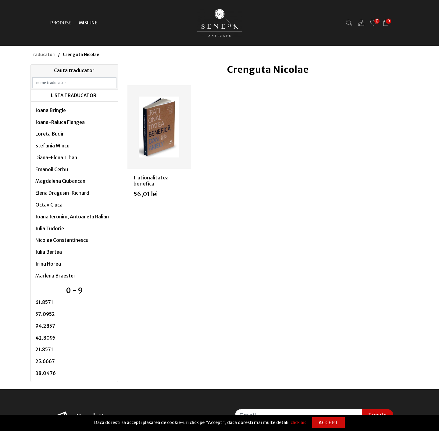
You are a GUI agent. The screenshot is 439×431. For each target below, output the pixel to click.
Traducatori (42, 54)
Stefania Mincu (52, 146)
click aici (299, 422)
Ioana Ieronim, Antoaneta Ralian (72, 217)
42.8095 (45, 338)
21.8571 (44, 349)
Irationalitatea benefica (151, 180)
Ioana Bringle (50, 110)
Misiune (88, 23)
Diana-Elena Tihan (56, 157)
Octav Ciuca (48, 205)
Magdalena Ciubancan (60, 181)
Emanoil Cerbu (51, 169)
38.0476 (45, 373)
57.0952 (45, 314)
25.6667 (45, 361)
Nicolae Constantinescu (61, 240)
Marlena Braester (55, 276)
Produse (60, 23)
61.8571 (44, 302)
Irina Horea (48, 264)
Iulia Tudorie (49, 228)
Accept (328, 423)
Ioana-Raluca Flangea (60, 122)
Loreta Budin (50, 134)
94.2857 (45, 326)
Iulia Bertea (48, 252)
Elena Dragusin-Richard (62, 193)
